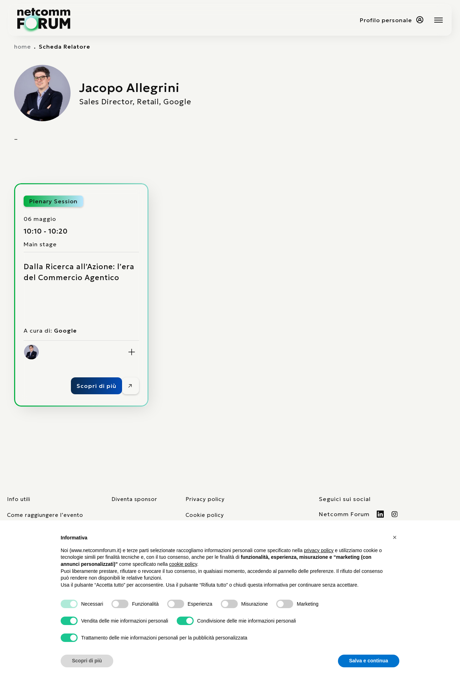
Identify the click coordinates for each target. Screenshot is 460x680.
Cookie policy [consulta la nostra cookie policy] (205, 515)
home (22, 46)
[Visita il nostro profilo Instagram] (395, 514)
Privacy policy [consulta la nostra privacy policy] (205, 499)
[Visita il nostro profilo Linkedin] (380, 514)
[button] (395, 537)
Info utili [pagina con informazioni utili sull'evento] (18, 499)
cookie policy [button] (183, 564)
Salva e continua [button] (368, 660)
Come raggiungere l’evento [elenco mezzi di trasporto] (45, 515)
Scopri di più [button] (87, 660)
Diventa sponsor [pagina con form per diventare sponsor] (134, 499)
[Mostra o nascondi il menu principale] (438, 20)
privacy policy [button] (318, 550)
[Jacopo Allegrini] (31, 352)
